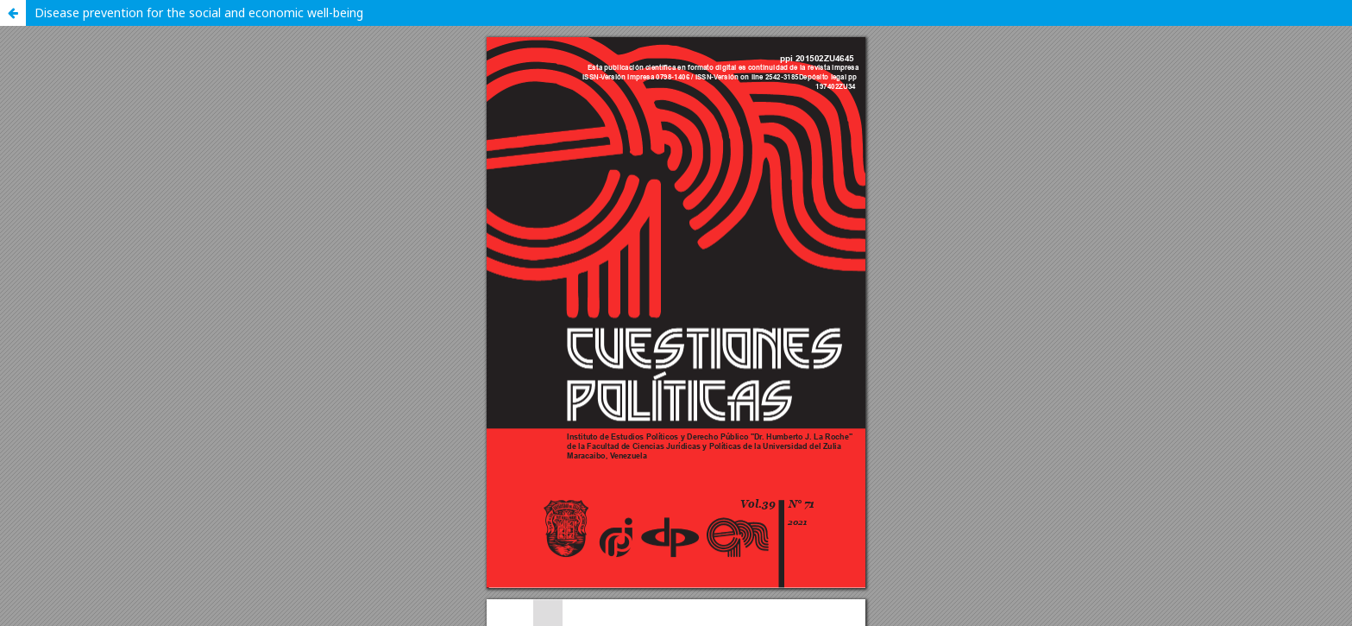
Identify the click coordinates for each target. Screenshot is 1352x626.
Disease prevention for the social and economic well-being (199, 12)
